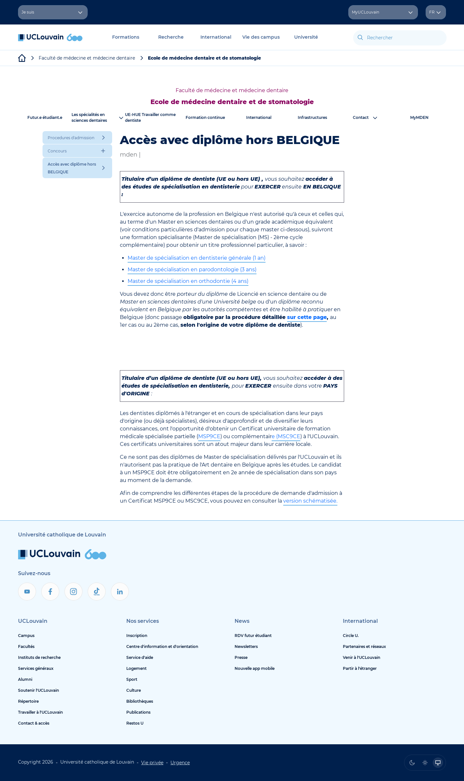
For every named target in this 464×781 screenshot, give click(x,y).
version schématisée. (310, 501)
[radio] (412, 762)
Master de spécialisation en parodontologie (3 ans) (192, 269)
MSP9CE (209, 436)
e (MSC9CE (286, 436)
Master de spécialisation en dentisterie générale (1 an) (197, 258)
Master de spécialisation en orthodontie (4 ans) (188, 281)
